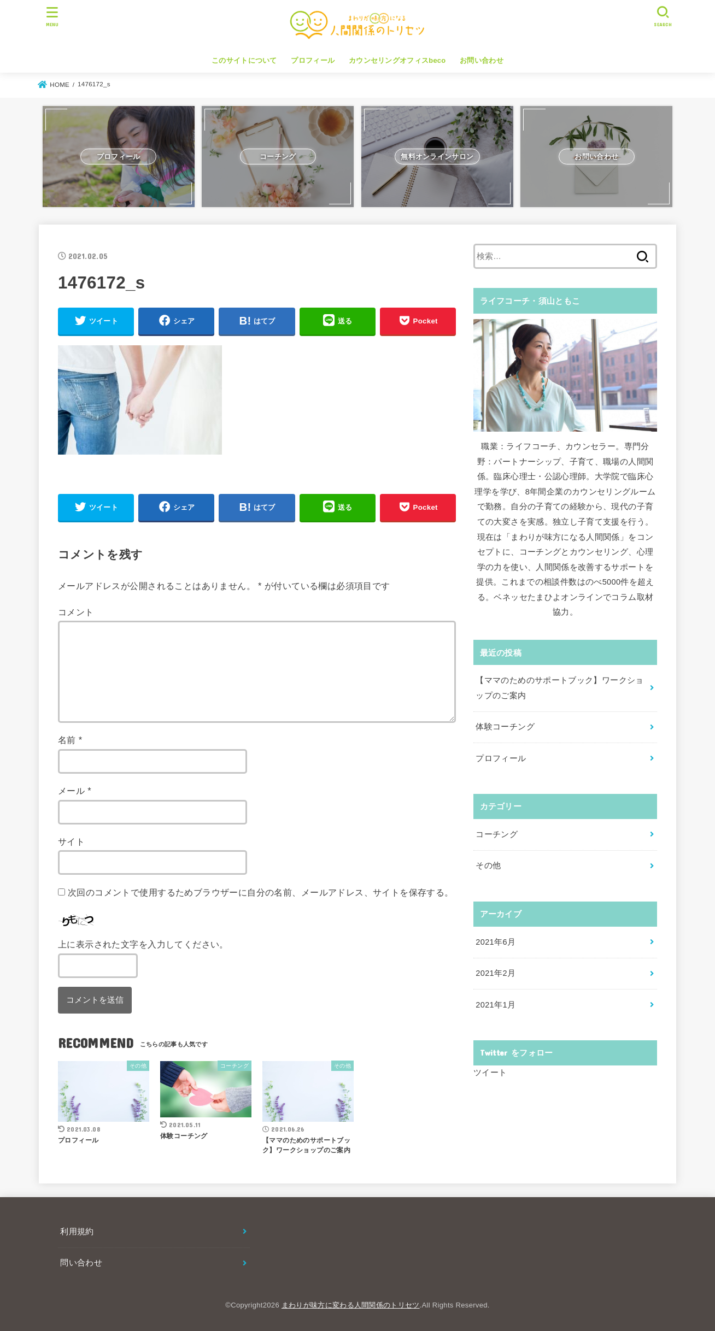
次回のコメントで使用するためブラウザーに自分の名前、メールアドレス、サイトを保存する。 (261, 892)
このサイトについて (244, 60)
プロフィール (313, 60)
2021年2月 (495, 973)
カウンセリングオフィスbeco (397, 60)
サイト (71, 841)
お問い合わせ (481, 60)
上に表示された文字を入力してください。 (143, 944)
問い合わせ (81, 1262)
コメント (76, 612)
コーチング (497, 834)
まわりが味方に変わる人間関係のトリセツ (351, 1305)
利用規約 (76, 1231)
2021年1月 (495, 1004)
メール (74, 791)
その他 (488, 865)
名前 (70, 740)
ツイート (490, 1072)
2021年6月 (495, 942)
